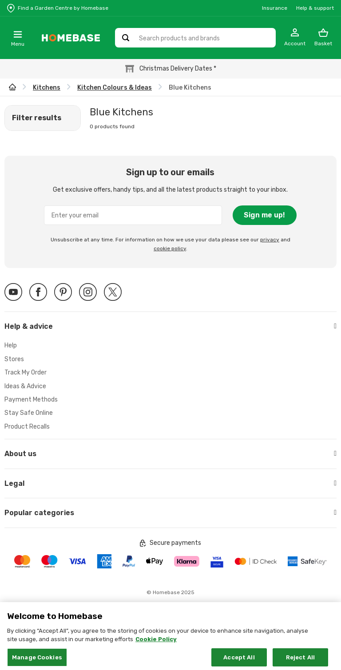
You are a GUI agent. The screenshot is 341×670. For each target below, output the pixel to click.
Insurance (274, 8)
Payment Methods (31, 399)
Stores (14, 359)
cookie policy (170, 248)
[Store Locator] (57, 8)
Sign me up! (264, 215)
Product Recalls (27, 426)
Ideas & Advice (25, 386)
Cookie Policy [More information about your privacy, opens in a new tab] (156, 647)
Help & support (315, 8)
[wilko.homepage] (12, 87)
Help (10, 345)
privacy (269, 239)
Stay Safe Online (28, 413)
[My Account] (295, 38)
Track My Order (25, 372)
